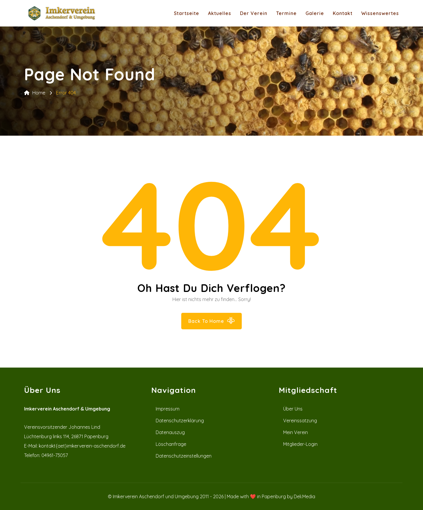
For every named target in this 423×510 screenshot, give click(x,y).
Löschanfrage (171, 444)
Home (34, 93)
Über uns (293, 409)
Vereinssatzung (300, 420)
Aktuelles (219, 13)
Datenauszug (170, 432)
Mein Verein (295, 432)
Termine (286, 13)
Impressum (167, 409)
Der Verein (253, 13)
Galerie (315, 13)
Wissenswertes (380, 13)
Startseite (186, 13)
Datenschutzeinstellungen (184, 456)
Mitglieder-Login (300, 444)
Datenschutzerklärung (180, 420)
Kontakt (342, 13)
